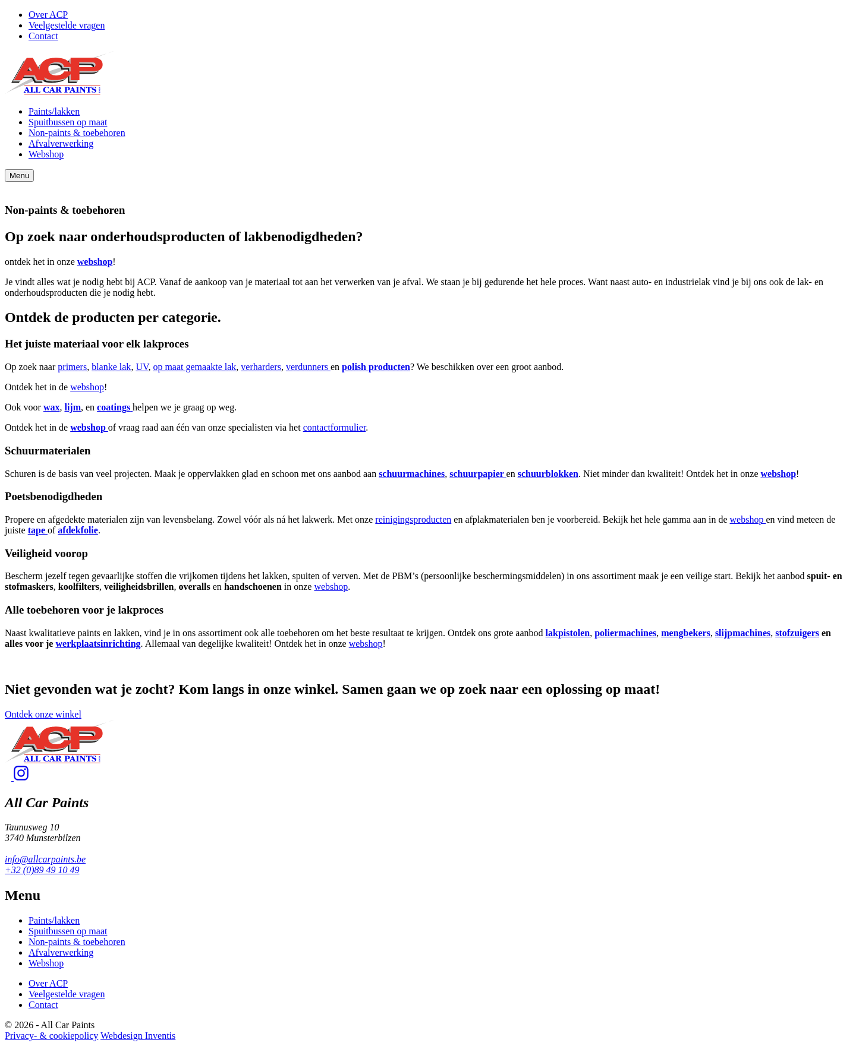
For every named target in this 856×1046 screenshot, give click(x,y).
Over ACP (48, 15)
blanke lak (111, 367)
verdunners (308, 367)
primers (72, 367)
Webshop (46, 154)
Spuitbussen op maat (68, 122)
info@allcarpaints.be (45, 859)
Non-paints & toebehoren (77, 133)
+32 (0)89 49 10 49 (42, 870)
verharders (261, 367)
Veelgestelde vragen (67, 25)
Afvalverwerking (61, 143)
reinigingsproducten (413, 519)
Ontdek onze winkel (43, 714)
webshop (87, 387)
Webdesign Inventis (137, 1036)
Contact (43, 36)
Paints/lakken (54, 111)
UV (142, 367)
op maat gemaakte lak (194, 367)
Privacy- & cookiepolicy (51, 1036)
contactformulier (334, 427)
